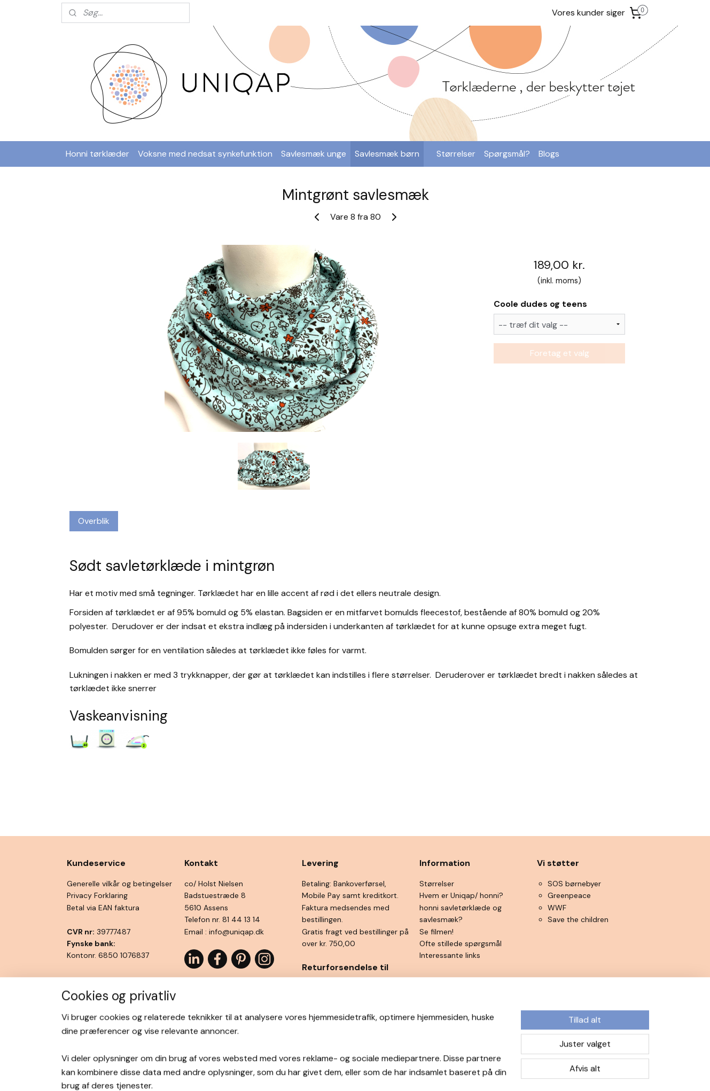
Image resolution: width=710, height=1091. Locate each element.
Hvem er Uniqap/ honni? (461, 895)
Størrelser (455, 153)
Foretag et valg (559, 353)
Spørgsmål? (507, 153)
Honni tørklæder (97, 153)
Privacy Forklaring (97, 895)
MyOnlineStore (460, 1071)
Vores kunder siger (588, 12)
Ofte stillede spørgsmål (460, 943)
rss (334, 1071)
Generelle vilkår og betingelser (119, 883)
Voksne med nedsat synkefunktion (205, 153)
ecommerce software (372, 1071)
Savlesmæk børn (387, 153)
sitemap (313, 1071)
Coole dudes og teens (540, 303)
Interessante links (449, 955)
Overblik (94, 521)
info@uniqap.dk (236, 932)
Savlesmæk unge (313, 153)
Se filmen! (436, 932)
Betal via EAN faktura (103, 907)
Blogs (549, 153)
